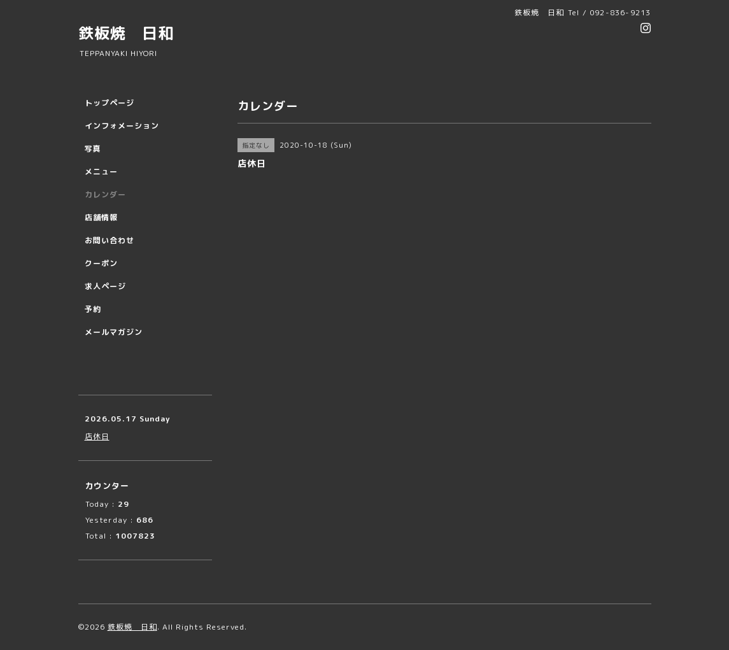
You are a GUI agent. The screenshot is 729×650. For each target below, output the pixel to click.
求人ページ (105, 286)
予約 (93, 309)
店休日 (97, 436)
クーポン (101, 263)
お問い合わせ (109, 240)
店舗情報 (101, 217)
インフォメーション (122, 125)
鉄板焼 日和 (126, 33)
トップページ (109, 102)
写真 (93, 148)
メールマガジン (114, 332)
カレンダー (105, 194)
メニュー (101, 171)
